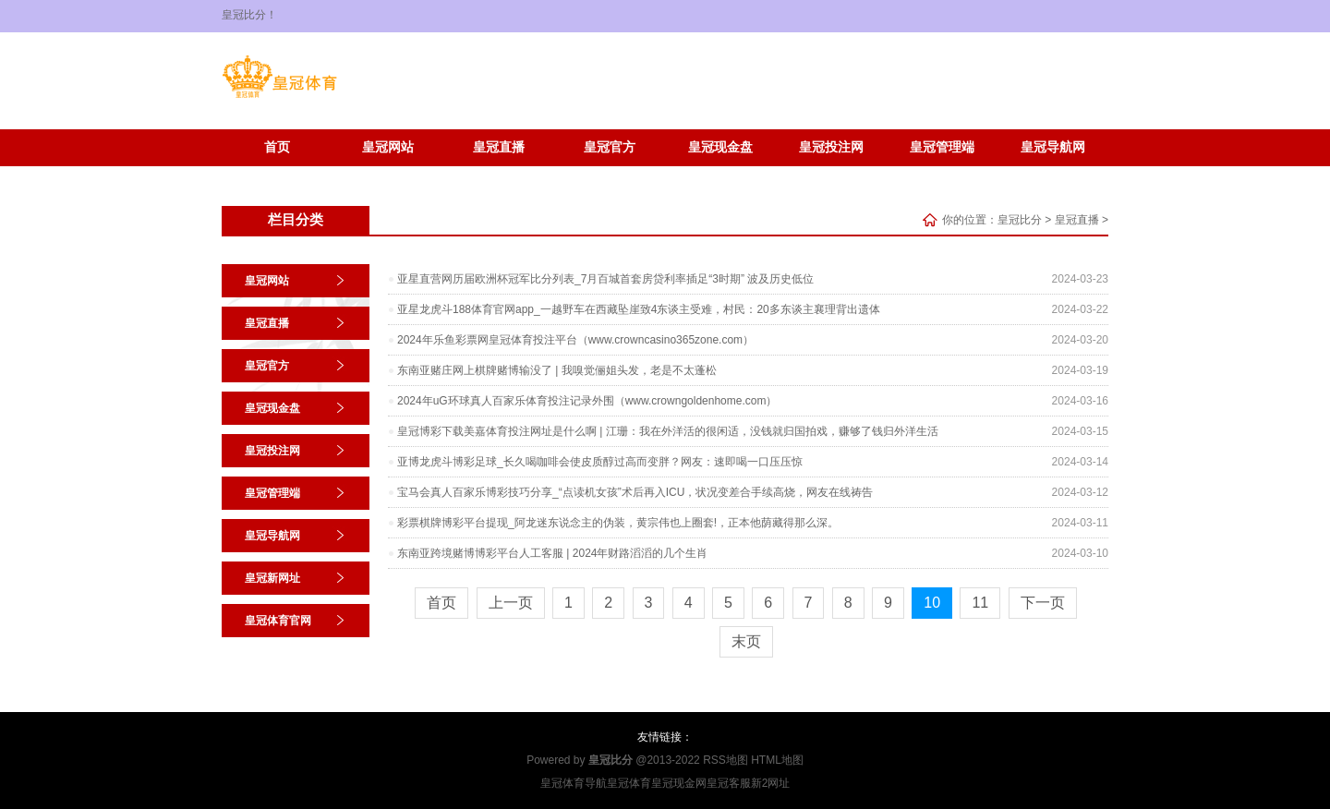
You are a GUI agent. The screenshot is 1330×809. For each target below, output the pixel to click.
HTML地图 (777, 760)
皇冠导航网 (1053, 147)
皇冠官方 (609, 147)
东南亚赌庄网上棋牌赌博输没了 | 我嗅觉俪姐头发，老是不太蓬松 (557, 370)
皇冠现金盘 (720, 147)
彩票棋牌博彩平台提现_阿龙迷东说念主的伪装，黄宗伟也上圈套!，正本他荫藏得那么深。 (618, 522)
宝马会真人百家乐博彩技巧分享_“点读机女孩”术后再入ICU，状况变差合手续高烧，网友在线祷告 (635, 492)
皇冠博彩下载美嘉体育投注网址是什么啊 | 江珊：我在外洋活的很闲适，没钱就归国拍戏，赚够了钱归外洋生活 (667, 431)
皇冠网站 (388, 147)
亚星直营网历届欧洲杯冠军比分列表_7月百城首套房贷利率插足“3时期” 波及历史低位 (605, 278)
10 (932, 602)
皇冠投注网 (831, 147)
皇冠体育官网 (388, 175)
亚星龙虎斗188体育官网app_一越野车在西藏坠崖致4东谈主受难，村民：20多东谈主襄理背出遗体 (638, 309)
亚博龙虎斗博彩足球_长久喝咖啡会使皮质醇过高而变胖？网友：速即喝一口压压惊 (600, 461)
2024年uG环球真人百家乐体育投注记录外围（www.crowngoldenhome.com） (587, 400)
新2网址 (771, 783)
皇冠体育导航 (573, 783)
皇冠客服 (729, 783)
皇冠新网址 (277, 175)
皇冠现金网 (679, 783)
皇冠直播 (499, 147)
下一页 (1043, 602)
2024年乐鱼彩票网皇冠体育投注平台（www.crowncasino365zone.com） (575, 339)
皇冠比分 (1020, 219)
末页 (746, 641)
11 (980, 602)
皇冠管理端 (942, 147)
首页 (277, 147)
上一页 (511, 602)
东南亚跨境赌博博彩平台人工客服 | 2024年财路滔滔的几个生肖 (552, 553)
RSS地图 (725, 760)
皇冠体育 (629, 783)
